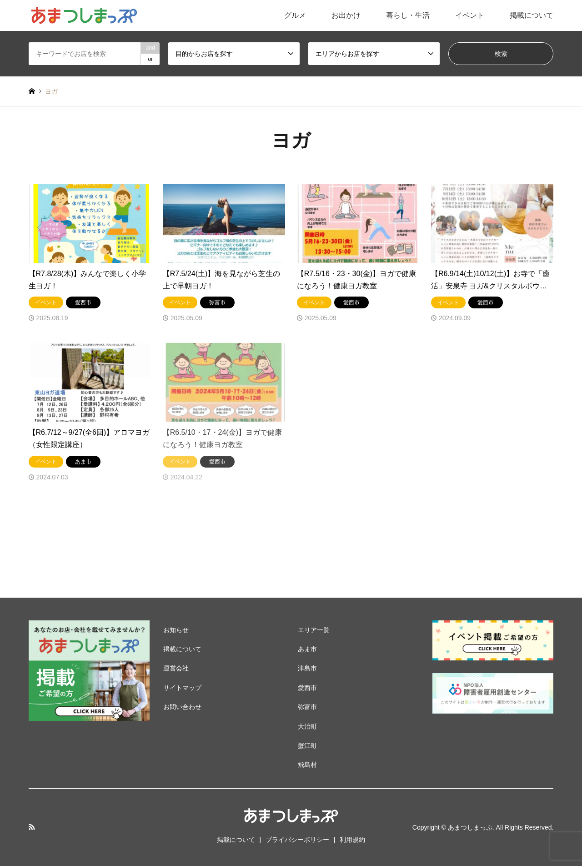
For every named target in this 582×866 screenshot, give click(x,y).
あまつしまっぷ (470, 827)
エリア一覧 (314, 630)
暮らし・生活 (408, 15)
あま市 (307, 649)
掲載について (531, 15)
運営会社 (176, 668)
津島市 (307, 668)
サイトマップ (182, 687)
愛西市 (307, 687)
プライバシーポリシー (297, 839)
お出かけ (346, 15)
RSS (32, 827)
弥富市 (307, 706)
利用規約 (352, 839)
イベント (469, 15)
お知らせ (176, 630)
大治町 (307, 726)
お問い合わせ (182, 706)
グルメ (295, 15)
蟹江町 (307, 745)
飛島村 (307, 764)
